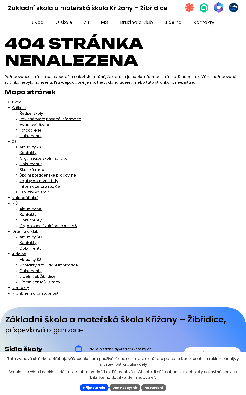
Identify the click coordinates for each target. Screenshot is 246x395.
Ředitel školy (31, 113)
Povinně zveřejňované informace (50, 119)
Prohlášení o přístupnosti (35, 293)
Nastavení (153, 387)
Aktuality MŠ (31, 209)
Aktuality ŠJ (30, 259)
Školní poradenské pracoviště (48, 175)
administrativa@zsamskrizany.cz (120, 349)
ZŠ (14, 141)
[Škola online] (203, 7)
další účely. (137, 364)
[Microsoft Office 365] (218, 7)
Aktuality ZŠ (30, 147)
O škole (19, 107)
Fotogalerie (30, 130)
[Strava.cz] (188, 7)
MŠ (15, 203)
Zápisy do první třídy (39, 180)
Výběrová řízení (34, 124)
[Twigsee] (233, 7)
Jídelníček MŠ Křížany (40, 282)
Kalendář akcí (25, 197)
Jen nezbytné (125, 387)
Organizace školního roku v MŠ (48, 225)
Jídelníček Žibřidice (38, 276)
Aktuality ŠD (31, 237)
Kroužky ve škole (35, 192)
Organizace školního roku (43, 158)
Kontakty (28, 152)
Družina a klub (25, 231)
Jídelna (19, 254)
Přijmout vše (94, 387)
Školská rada (32, 169)
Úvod (17, 102)
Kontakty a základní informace (49, 265)
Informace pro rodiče (40, 186)
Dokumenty (31, 135)
